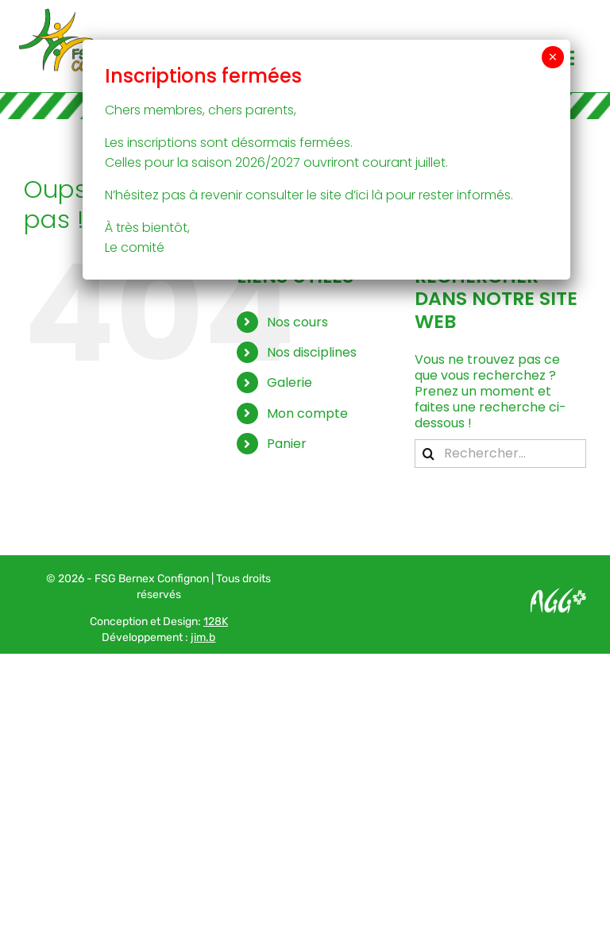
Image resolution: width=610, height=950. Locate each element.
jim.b (203, 637)
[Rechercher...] (500, 453)
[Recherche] (429, 453)
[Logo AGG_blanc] (558, 594)
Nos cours (297, 322)
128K (215, 621)
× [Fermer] (553, 57)
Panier (287, 443)
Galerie (289, 382)
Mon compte (307, 413)
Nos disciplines (312, 352)
